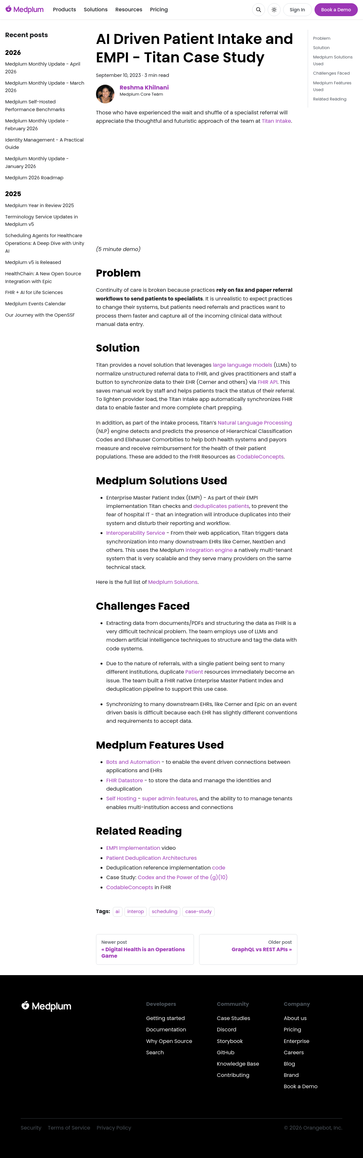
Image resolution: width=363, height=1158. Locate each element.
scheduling (164, 911)
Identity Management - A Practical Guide (44, 144)
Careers (294, 1052)
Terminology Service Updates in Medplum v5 (41, 221)
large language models (242, 365)
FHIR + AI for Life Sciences (34, 292)
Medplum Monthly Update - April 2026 (42, 68)
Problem (321, 38)
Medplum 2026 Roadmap (34, 177)
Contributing (233, 1075)
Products (64, 9)
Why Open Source (169, 1041)
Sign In (297, 9)
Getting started (165, 1018)
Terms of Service (69, 1128)
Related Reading (330, 99)
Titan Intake (276, 121)
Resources (128, 9)
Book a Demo (336, 9)
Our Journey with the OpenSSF (40, 315)
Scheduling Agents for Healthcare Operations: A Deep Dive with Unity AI (44, 243)
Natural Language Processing (255, 422)
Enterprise (296, 1041)
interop (135, 911)
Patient (194, 672)
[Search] (258, 9)
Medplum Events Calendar (35, 303)
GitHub (225, 1052)
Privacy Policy (114, 1128)
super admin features (169, 798)
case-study (198, 911)
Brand (291, 1075)
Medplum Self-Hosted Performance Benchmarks (35, 106)
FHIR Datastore (124, 780)
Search (155, 1052)
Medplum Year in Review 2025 (39, 205)
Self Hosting (121, 798)
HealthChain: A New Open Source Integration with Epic (43, 277)
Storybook (230, 1041)
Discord (226, 1029)
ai (118, 911)
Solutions (96, 9)
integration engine (209, 550)
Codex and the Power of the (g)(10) (183, 877)
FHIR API (267, 382)
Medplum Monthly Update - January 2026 (37, 162)
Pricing (159, 9)
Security (31, 1128)
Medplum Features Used (332, 86)
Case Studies (233, 1018)
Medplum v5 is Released (33, 262)
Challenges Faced (331, 73)
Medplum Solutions (173, 582)
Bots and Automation (133, 762)
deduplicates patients (221, 506)
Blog (289, 1064)
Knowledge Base (238, 1064)
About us (295, 1018)
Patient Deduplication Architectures (151, 858)
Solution (321, 47)
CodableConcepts (260, 456)
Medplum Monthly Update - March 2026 (44, 87)
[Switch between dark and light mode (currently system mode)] (274, 9)
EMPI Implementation (133, 848)
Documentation (166, 1029)
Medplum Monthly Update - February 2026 (37, 125)
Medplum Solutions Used (333, 60)
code (218, 867)
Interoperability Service (135, 533)
